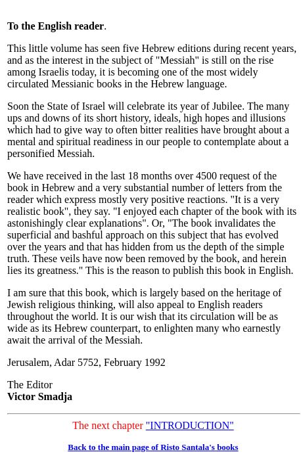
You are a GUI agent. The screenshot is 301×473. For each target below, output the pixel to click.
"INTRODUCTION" (190, 425)
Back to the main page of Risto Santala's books (153, 447)
